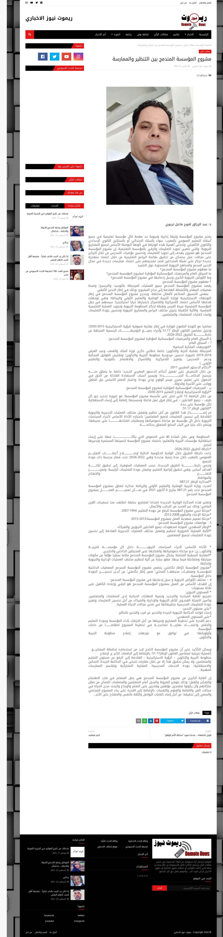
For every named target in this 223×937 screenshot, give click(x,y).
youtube (42, 921)
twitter (74, 915)
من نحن (176, 3)
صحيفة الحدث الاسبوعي (130, 846)
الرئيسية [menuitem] (197, 34)
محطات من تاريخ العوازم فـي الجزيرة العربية (40, 213)
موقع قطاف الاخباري (100, 846)
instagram (72, 921)
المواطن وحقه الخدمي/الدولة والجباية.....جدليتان (47, 229)
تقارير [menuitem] (170, 34)
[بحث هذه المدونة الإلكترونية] (182, 888)
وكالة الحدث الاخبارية (131, 841)
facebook (42, 915)
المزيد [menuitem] (110, 34)
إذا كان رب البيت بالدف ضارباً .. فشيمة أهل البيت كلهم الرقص (41, 258)
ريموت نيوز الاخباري (42, 18)
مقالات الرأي (182, 45)
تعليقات (28, 205)
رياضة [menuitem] (122, 34)
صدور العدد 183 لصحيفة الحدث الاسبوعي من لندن (40, 273)
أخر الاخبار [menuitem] (94, 34)
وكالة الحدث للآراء (102, 841)
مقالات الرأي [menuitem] (154, 34)
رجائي (58, 242)
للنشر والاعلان (198, 3)
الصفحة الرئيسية (197, 45)
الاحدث (47, 205)
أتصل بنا (186, 3)
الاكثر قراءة (67, 205)
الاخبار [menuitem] (183, 34)
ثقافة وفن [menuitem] (136, 34)
